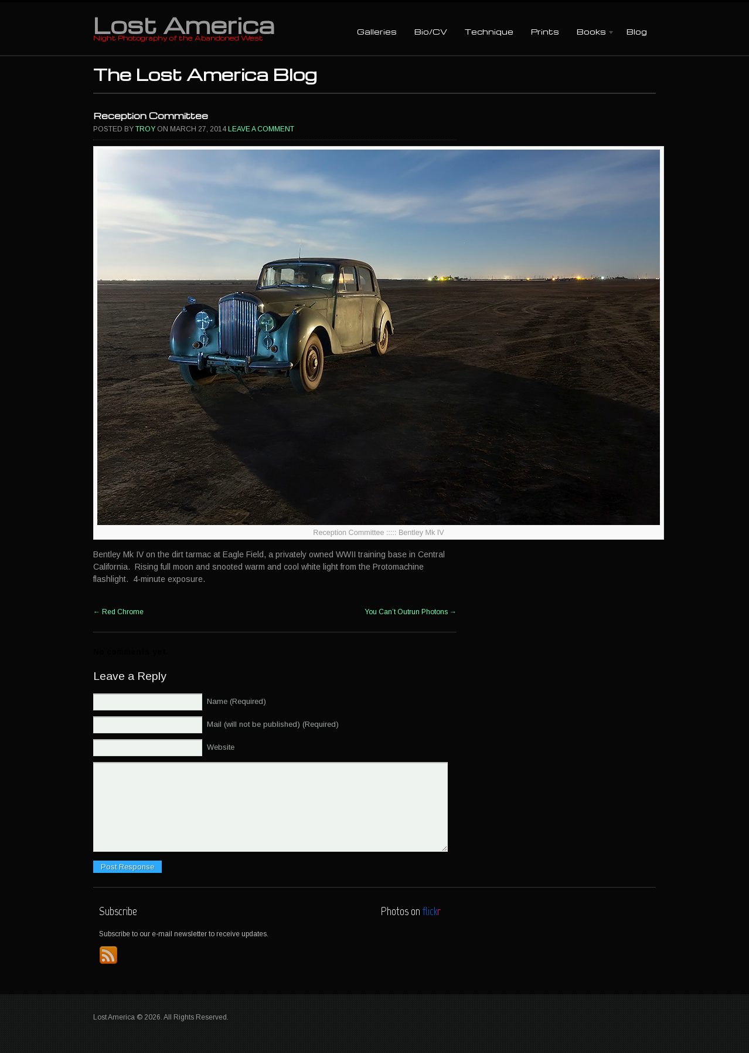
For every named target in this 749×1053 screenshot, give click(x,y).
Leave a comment (261, 129)
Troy (145, 129)
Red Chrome (118, 612)
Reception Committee (150, 115)
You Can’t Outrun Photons (411, 612)
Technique (489, 31)
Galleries (377, 31)
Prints (545, 31)
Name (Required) (236, 701)
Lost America (183, 24)
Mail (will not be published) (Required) (273, 724)
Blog (637, 31)
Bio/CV (430, 31)
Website (220, 747)
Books (591, 32)
